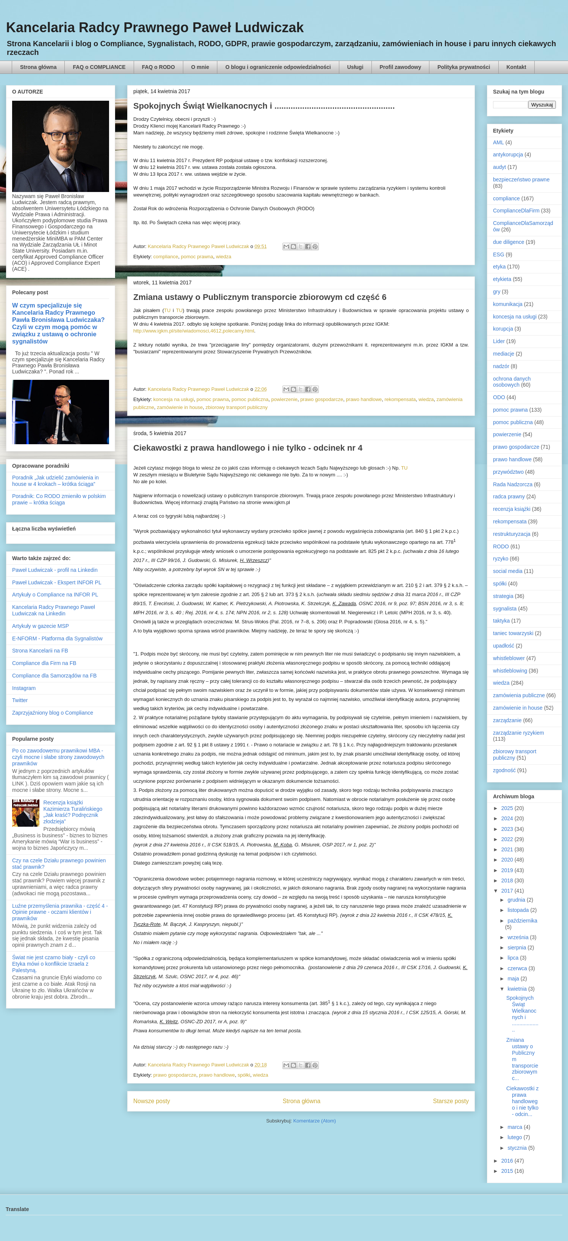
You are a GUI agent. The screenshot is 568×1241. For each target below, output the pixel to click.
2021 (508, 849)
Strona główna (38, 67)
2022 (508, 839)
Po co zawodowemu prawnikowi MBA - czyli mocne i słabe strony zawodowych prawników (58, 757)
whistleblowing (510, 671)
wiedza (223, 256)
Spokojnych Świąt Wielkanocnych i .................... (522, 1014)
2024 (508, 818)
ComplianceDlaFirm (516, 211)
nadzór (501, 366)
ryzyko (500, 559)
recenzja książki (512, 509)
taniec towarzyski (513, 633)
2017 (508, 891)
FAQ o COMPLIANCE (99, 67)
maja (513, 979)
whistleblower (509, 658)
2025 (508, 808)
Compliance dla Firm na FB (44, 663)
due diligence (508, 242)
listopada (518, 910)
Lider (499, 341)
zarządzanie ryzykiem (518, 733)
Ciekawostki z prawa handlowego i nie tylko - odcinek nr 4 (247, 448)
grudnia (517, 900)
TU (167, 310)
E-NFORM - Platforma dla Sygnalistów (57, 638)
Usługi (355, 67)
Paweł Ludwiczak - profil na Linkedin (55, 570)
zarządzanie (507, 720)
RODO (501, 546)
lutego (515, 1137)
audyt (499, 167)
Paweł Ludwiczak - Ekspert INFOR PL (56, 582)
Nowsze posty (151, 1101)
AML (498, 142)
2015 (508, 1171)
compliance (165, 256)
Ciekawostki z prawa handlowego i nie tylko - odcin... (522, 1101)
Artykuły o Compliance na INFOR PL (55, 595)
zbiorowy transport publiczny (237, 407)
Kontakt (516, 67)
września (518, 937)
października (522, 921)
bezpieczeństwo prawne (521, 179)
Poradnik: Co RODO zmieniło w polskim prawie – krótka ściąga (59, 499)
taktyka (501, 621)
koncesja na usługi (173, 399)
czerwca (517, 968)
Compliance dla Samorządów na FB (54, 676)
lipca (513, 958)
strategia (503, 596)
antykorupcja (508, 154)
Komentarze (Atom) (314, 1121)
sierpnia (517, 947)
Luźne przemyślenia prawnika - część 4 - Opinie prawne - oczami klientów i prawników (60, 912)
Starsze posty (451, 1101)
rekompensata (400, 399)
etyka (499, 267)
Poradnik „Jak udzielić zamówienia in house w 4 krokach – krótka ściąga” (55, 481)
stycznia (517, 1148)
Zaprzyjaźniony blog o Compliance (52, 713)
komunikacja (508, 304)
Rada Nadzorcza (512, 484)
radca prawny (509, 496)
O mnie (200, 67)
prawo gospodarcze (321, 399)
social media (508, 571)
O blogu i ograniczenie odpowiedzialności (278, 67)
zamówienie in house (180, 407)
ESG (498, 254)
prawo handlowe (364, 399)
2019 (508, 870)
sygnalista (505, 609)
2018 (508, 880)
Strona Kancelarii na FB (40, 651)
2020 (508, 860)
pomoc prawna (197, 256)
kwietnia (517, 989)
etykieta (502, 279)
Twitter (20, 700)
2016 (508, 1161)
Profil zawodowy (400, 67)
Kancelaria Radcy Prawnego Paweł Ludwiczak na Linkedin (53, 610)
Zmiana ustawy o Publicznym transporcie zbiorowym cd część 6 (260, 297)
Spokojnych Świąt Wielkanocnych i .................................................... (264, 106)
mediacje (503, 354)
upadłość (503, 646)
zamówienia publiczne (519, 695)
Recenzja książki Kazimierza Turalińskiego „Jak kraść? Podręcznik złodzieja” (73, 811)
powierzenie (284, 399)
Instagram (24, 688)
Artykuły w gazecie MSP (40, 626)
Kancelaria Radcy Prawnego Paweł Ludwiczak (155, 27)
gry (496, 292)
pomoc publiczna (249, 399)
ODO (499, 397)
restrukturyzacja (512, 534)
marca (515, 1127)
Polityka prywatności (463, 67)
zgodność (504, 770)
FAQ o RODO (158, 67)
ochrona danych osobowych (512, 382)
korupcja (503, 329)
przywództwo (508, 472)
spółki (243, 1075)
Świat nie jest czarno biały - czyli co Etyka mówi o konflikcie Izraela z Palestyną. (53, 963)
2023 (508, 829)
